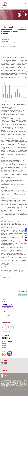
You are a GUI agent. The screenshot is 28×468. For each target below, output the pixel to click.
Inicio (1, 21)
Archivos (5, 21)
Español (3, 299)
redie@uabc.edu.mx (13, 384)
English (3, 301)
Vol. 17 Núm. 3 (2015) (11, 21)
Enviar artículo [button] (22, 294)
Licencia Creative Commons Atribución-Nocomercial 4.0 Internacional (16, 390)
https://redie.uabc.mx (4, 384)
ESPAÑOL (7, 277)
